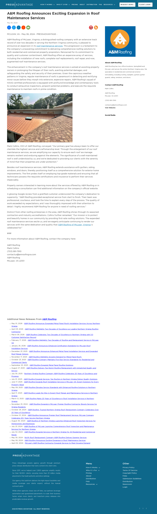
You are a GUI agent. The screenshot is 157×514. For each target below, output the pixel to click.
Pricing (75, 4)
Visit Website (110, 107)
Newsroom (127, 484)
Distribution (92, 4)
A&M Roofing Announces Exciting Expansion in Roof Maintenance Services (55, 440)
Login (125, 487)
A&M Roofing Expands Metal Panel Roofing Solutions (51, 365)
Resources (108, 4)
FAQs (125, 476)
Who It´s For (61, 4)
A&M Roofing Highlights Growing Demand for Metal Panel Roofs (55, 357)
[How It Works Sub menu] (54, 4)
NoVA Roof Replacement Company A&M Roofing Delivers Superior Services (56, 437)
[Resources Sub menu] (114, 4)
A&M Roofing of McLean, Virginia (74, 225)
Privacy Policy (128, 467)
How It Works (46, 4)
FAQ (100, 4)
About (82, 4)
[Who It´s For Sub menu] (69, 4)
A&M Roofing (49, 319)
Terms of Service (130, 470)
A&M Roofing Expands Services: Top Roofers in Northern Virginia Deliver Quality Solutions (60, 379)
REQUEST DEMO (127, 4)
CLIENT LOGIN (145, 4)
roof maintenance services (50, 46)
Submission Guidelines (132, 478)
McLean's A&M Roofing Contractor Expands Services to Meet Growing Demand (57, 443)
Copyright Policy (130, 473)
